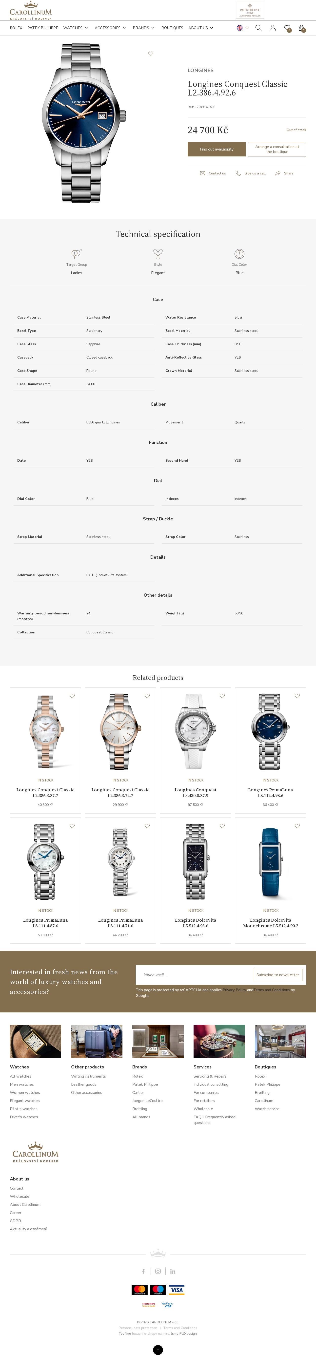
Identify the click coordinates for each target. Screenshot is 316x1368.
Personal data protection (138, 1350)
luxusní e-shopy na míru (150, 1355)
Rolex (16, 32)
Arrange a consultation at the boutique (277, 168)
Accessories (107, 32)
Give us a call (255, 192)
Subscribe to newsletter (277, 997)
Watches (72, 32)
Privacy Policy (234, 1011)
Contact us (217, 192)
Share (289, 192)
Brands (141, 32)
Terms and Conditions (271, 1011)
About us (198, 32)
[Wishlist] (72, 715)
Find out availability (217, 168)
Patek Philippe (42, 32)
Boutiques (172, 32)
